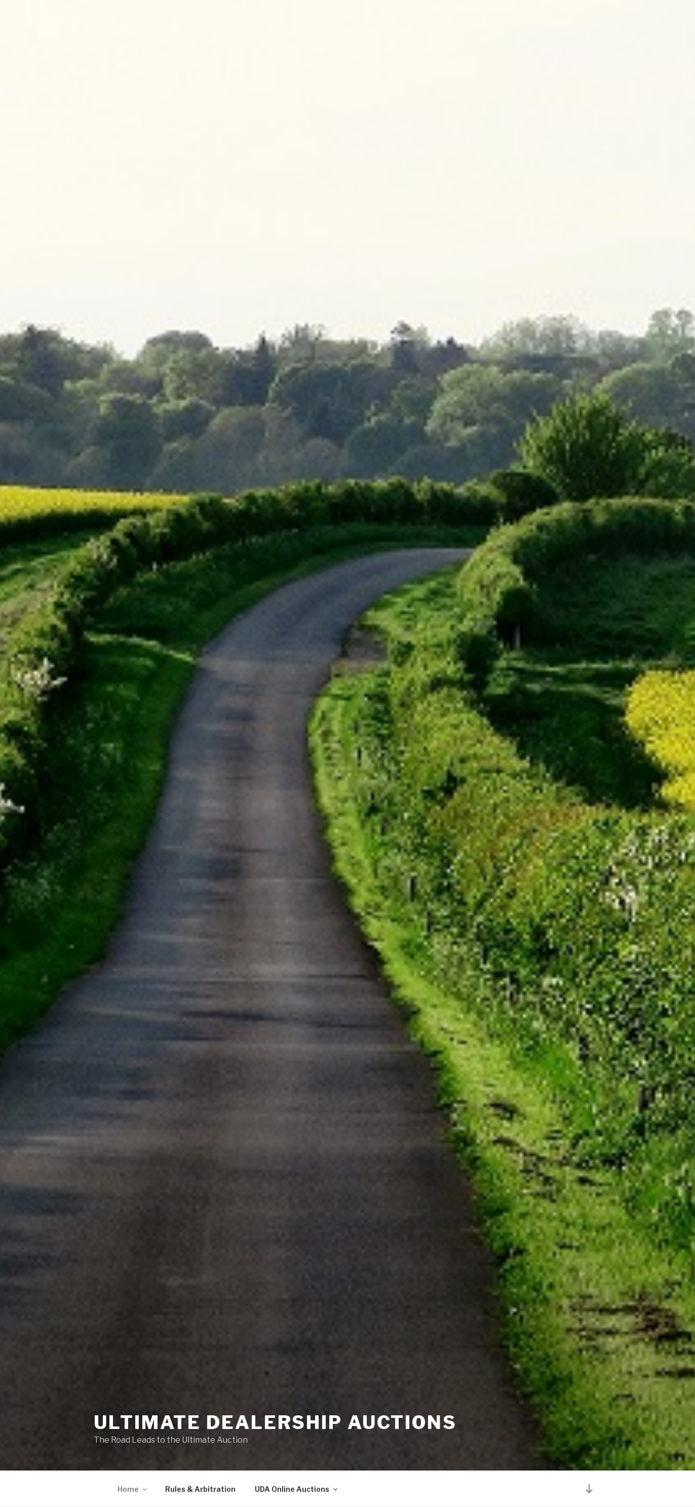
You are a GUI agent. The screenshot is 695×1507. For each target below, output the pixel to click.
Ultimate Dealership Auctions (275, 1422)
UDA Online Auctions (297, 1489)
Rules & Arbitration (200, 1489)
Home (133, 1489)
